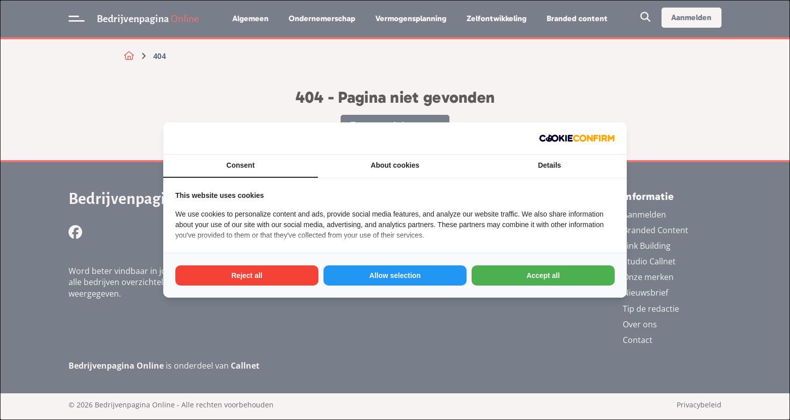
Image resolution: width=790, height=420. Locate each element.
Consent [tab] (240, 165)
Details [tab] (549, 165)
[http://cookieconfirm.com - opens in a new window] (577, 138)
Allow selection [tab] (395, 275)
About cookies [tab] (395, 165)
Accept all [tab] (543, 275)
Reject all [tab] (246, 275)
